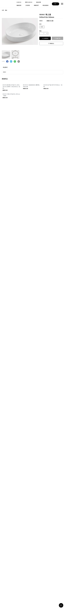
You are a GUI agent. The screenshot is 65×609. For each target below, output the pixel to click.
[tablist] (32, 68)
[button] (7, 61)
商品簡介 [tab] (5, 67)
